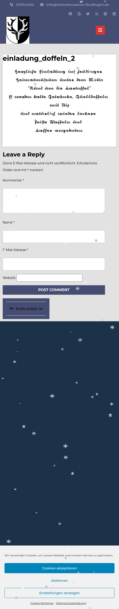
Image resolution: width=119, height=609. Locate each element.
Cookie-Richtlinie (42, 603)
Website (9, 278)
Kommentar (13, 180)
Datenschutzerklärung (71, 603)
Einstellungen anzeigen (59, 593)
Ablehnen (59, 580)
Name (8, 222)
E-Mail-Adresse (15, 250)
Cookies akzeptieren (59, 568)
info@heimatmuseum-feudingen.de (77, 4)
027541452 (25, 4)
